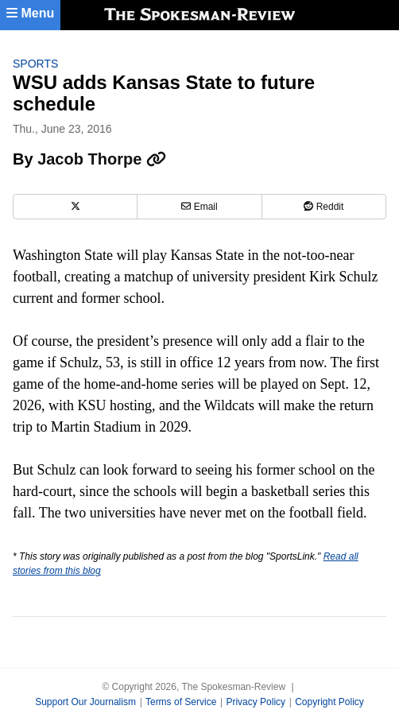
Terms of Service (180, 701)
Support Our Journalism (85, 701)
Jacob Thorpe (101, 159)
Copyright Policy (329, 701)
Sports (35, 63)
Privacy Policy (255, 701)
